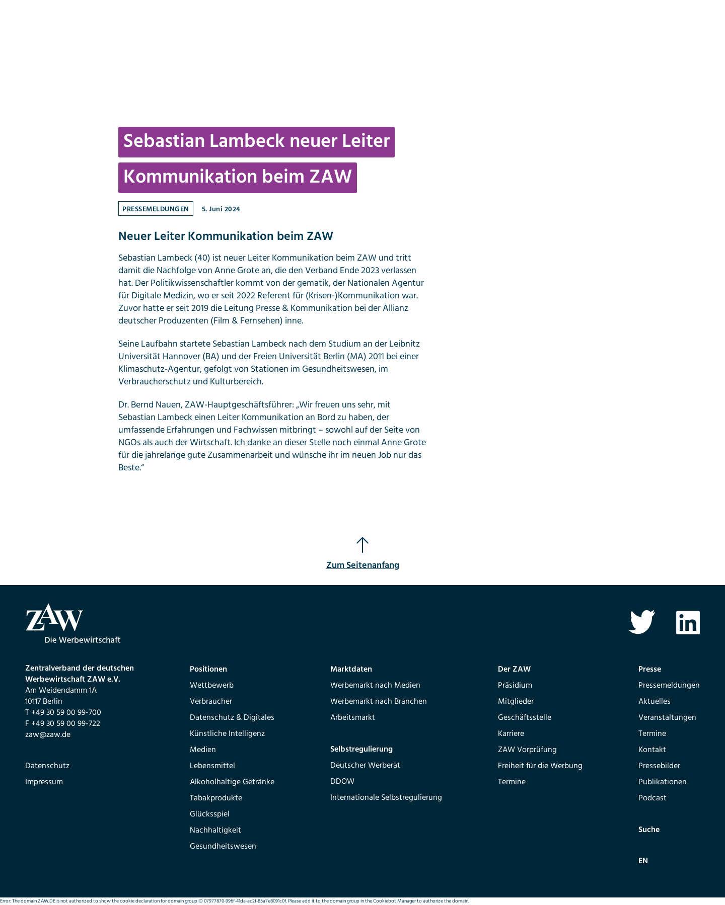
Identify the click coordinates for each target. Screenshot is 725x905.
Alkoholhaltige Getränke (232, 782)
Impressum (44, 782)
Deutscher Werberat (365, 765)
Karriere (511, 734)
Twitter (641, 622)
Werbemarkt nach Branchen (378, 701)
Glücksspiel (210, 814)
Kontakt (652, 750)
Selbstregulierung (361, 749)
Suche (649, 830)
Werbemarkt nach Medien (375, 685)
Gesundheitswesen (223, 846)
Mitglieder (516, 701)
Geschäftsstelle (524, 717)
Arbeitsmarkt (352, 717)
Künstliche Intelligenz (227, 734)
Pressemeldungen (155, 209)
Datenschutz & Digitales (232, 717)
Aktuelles (654, 701)
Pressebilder (659, 766)
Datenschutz (47, 766)
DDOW (342, 781)
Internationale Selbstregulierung (386, 797)
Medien (203, 750)
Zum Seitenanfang (362, 554)
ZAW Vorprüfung (527, 750)
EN (643, 861)
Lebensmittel (212, 766)
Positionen (208, 669)
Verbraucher (211, 701)
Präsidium (515, 685)
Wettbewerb (212, 685)
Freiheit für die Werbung (540, 766)
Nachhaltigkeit (215, 830)
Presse (649, 669)
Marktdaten (351, 669)
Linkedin (688, 622)
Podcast (652, 798)
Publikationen (662, 782)
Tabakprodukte (216, 798)
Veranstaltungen (667, 717)
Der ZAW (514, 669)
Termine (512, 782)
